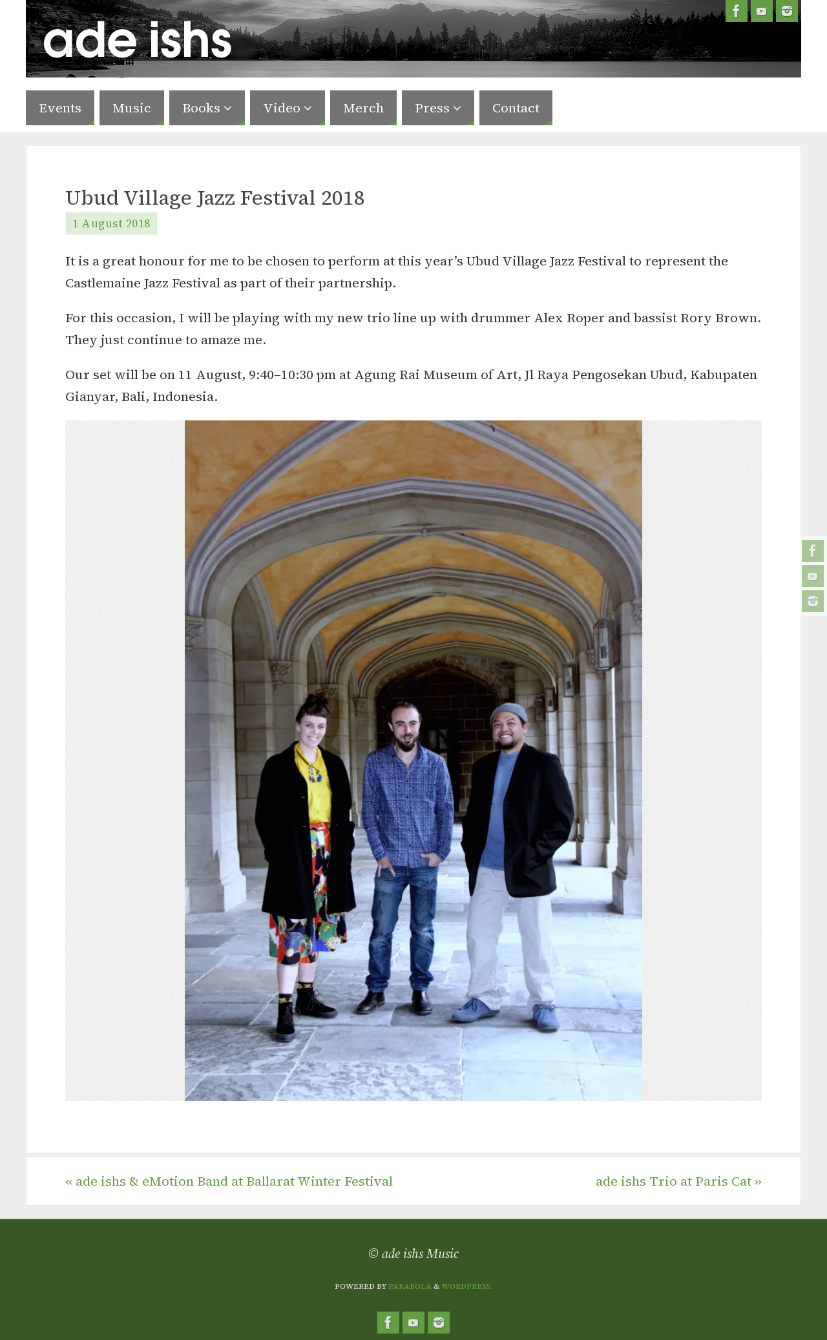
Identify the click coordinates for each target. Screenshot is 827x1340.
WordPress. (467, 1286)
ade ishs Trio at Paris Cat (679, 1181)
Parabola (410, 1286)
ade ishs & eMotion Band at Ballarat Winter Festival (229, 1181)
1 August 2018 (111, 223)
